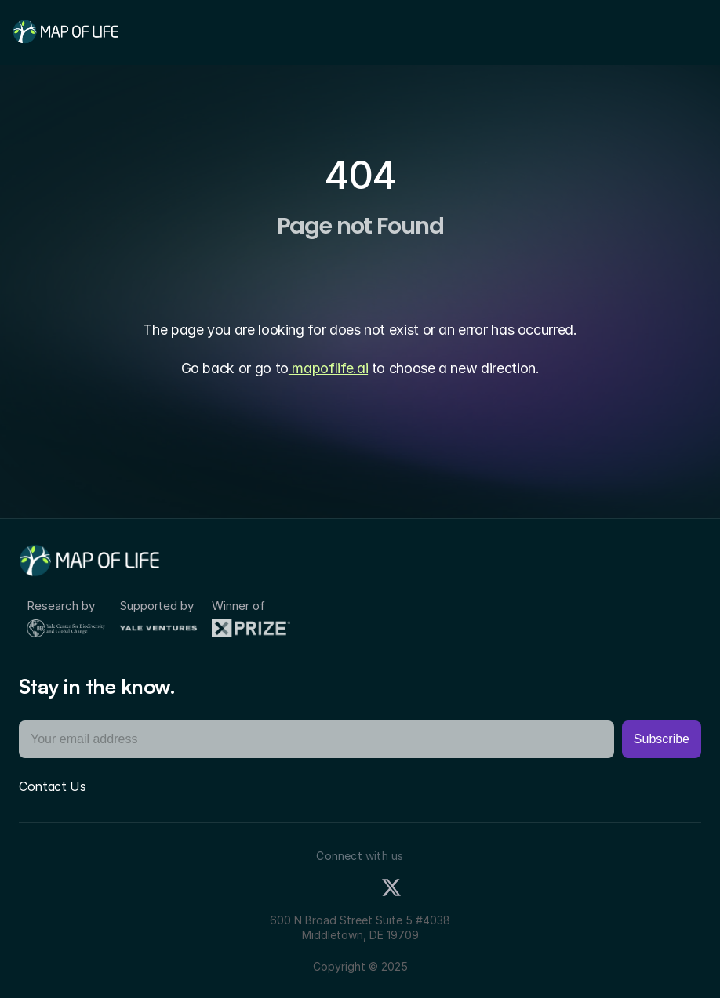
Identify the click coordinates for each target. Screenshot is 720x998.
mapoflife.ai (328, 368)
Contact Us (52, 786)
